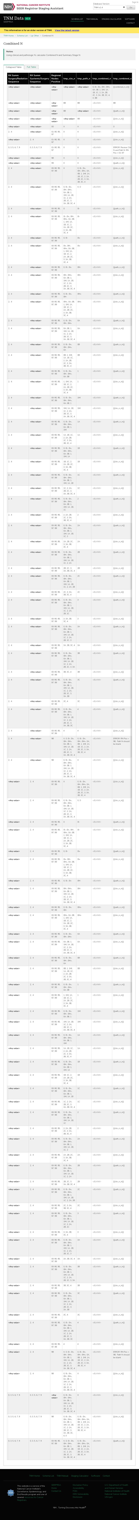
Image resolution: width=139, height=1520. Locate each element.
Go (131, 7)
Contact (130, 23)
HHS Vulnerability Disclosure (81, 1495)
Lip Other (35, 35)
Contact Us (56, 1491)
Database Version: (101, 3)
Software (130, 19)
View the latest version (67, 30)
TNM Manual (92, 19)
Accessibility (78, 1488)
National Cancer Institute (116, 1494)
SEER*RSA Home (56, 1486)
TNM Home (8, 35)
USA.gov (109, 1497)
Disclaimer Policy (80, 1485)
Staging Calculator (111, 19)
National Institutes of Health (117, 1491)
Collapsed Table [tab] (14, 67)
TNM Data (17, 18)
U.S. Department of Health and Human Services (116, 1486)
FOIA (75, 1491)
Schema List (77, 19)
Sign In (135, 2)
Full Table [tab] (31, 67)
